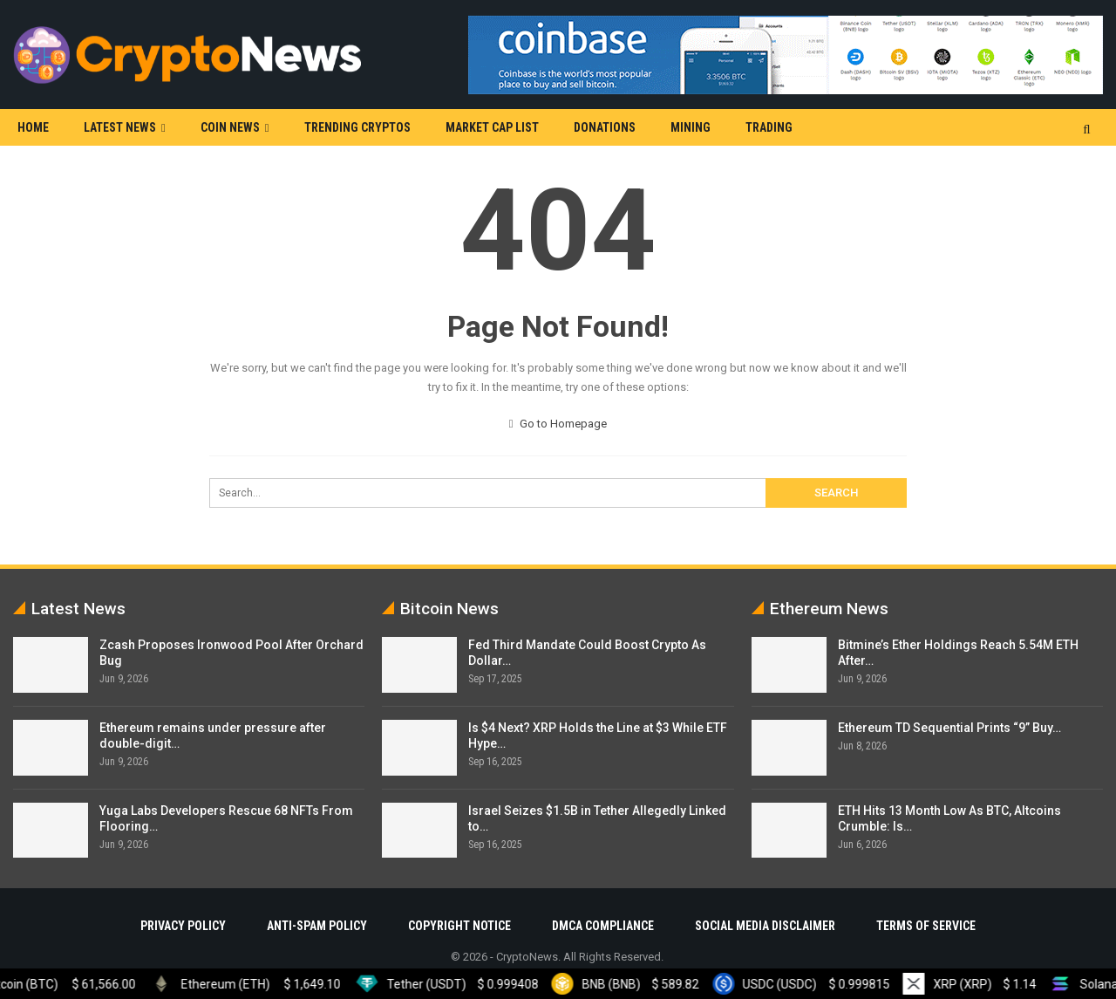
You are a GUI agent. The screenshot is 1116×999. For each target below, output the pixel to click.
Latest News (120, 127)
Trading (769, 127)
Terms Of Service (926, 926)
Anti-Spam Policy (317, 926)
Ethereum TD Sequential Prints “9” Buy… (949, 728)
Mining (690, 127)
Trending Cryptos (357, 127)
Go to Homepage (558, 423)
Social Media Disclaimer (765, 926)
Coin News (230, 127)
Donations (605, 127)
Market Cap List (492, 127)
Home (33, 127)
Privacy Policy (183, 926)
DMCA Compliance (603, 926)
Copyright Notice (459, 926)
